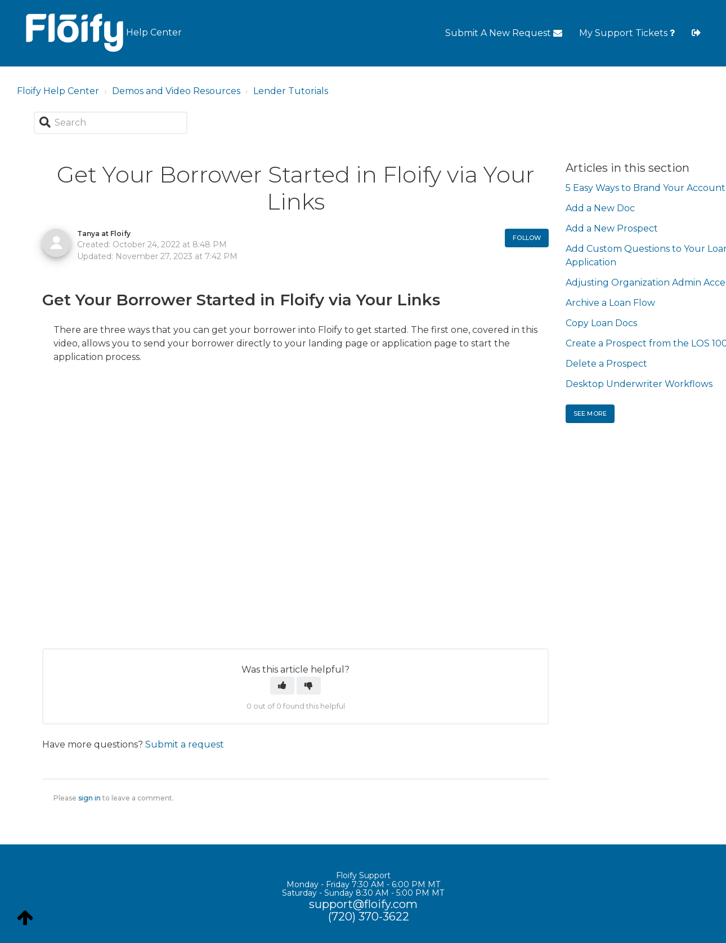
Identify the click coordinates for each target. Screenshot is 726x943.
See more (590, 413)
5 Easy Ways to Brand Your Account (645, 188)
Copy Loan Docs (601, 323)
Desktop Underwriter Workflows (639, 384)
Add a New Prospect (612, 228)
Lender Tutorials (290, 91)
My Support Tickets (627, 33)
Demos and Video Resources (176, 91)
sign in (89, 798)
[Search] (110, 123)
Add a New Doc (600, 208)
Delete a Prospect (606, 363)
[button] (282, 686)
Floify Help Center (58, 91)
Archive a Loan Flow (610, 302)
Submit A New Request (503, 33)
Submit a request (184, 744)
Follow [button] (527, 238)
